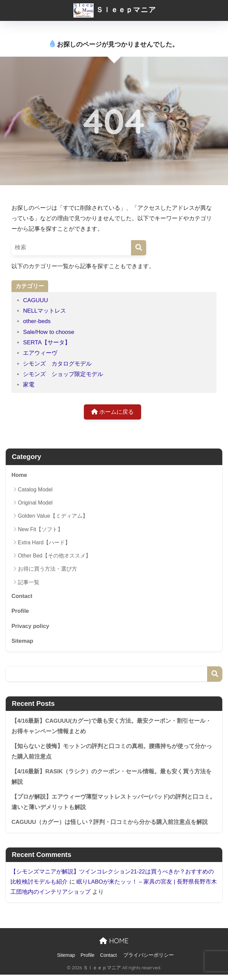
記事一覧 (28, 582)
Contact (21, 596)
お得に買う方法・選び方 (47, 569)
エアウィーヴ (40, 353)
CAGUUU (35, 300)
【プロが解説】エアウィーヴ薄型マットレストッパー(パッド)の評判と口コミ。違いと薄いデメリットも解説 (113, 803)
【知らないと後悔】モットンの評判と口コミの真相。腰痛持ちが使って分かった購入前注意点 (111, 752)
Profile (20, 611)
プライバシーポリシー (148, 956)
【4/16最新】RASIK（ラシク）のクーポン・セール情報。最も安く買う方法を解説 (111, 777)
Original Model (35, 503)
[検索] (138, 247)
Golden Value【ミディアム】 (53, 516)
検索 (214, 674)
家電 (28, 384)
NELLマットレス (44, 311)
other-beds (37, 321)
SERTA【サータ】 (46, 342)
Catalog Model (35, 489)
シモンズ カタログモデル (57, 364)
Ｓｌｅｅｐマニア (115, 10)
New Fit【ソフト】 (40, 529)
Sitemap (22, 641)
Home (19, 475)
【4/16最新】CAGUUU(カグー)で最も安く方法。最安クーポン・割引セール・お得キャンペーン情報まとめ (111, 726)
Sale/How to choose (48, 332)
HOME (113, 942)
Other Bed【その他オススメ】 (54, 556)
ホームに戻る (112, 412)
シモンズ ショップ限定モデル (63, 374)
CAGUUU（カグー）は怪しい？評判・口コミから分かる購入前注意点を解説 (109, 823)
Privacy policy (30, 626)
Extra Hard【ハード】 (44, 543)
